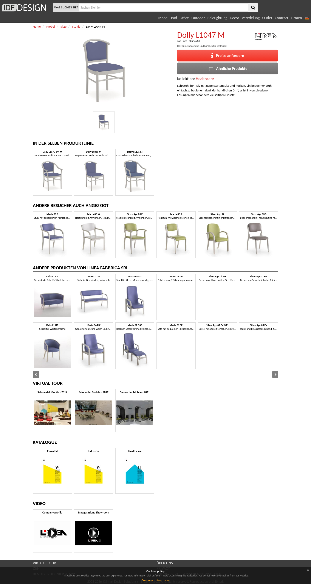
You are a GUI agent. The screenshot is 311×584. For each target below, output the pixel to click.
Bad (174, 18)
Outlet (267, 18)
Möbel (163, 18)
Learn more (163, 580)
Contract (281, 18)
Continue (147, 580)
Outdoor (198, 18)
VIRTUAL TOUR (44, 563)
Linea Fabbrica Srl (191, 40)
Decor (234, 18)
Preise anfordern (227, 55)
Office (184, 18)
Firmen (296, 18)
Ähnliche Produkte (227, 68)
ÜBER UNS (165, 563)
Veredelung (251, 18)
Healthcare (205, 78)
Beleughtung (217, 18)
